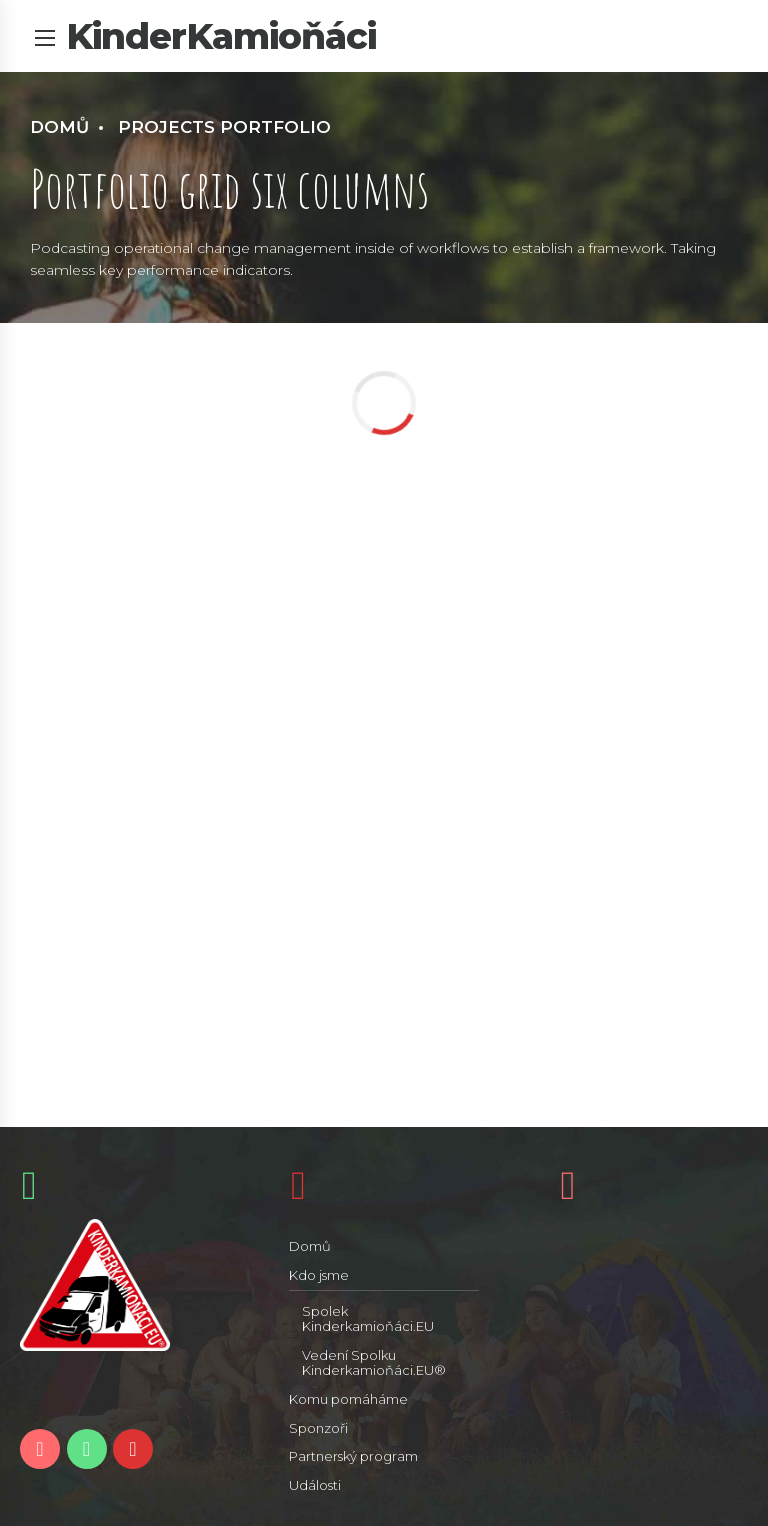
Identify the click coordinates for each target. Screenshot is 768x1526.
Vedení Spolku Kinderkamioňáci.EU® (374, 1363)
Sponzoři (318, 1428)
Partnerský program (353, 1456)
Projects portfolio (224, 127)
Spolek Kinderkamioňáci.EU (368, 1319)
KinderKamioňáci (221, 36)
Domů (59, 127)
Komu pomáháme (348, 1399)
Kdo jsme (319, 1275)
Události (315, 1485)
